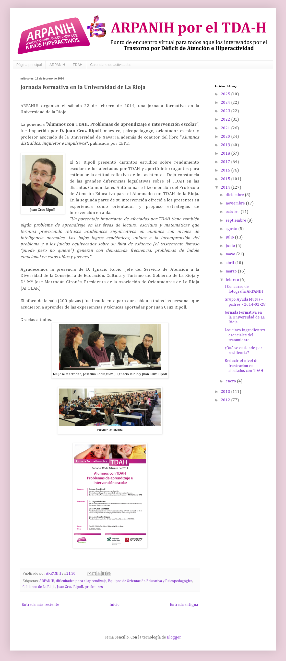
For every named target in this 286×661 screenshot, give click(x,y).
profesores (94, 587)
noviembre (236, 203)
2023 (226, 111)
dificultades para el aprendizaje (81, 581)
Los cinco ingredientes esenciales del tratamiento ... (245, 335)
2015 (226, 179)
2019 (226, 145)
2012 (226, 400)
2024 (226, 103)
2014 (226, 188)
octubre (233, 212)
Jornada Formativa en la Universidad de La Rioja (245, 317)
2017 (226, 162)
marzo (232, 271)
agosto (232, 229)
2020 (226, 137)
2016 (226, 170)
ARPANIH (57, 65)
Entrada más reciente (40, 605)
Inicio (115, 605)
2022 (226, 120)
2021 (226, 128)
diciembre (235, 195)
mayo (231, 254)
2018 (226, 154)
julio (230, 237)
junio (231, 246)
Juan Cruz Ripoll (70, 587)
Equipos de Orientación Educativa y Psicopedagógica (150, 581)
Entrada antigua (184, 605)
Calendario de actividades (110, 65)
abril (230, 263)
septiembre (236, 221)
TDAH (77, 65)
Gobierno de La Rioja (38, 587)
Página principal (29, 65)
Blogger (174, 637)
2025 (226, 94)
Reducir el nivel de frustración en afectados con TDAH (244, 366)
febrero (233, 280)
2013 (226, 392)
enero (231, 381)
